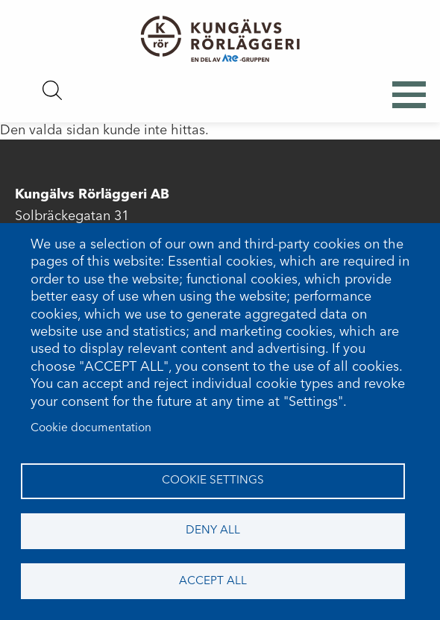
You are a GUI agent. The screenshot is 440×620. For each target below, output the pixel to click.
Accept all (213, 581)
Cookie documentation (91, 428)
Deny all (213, 530)
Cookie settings (213, 480)
